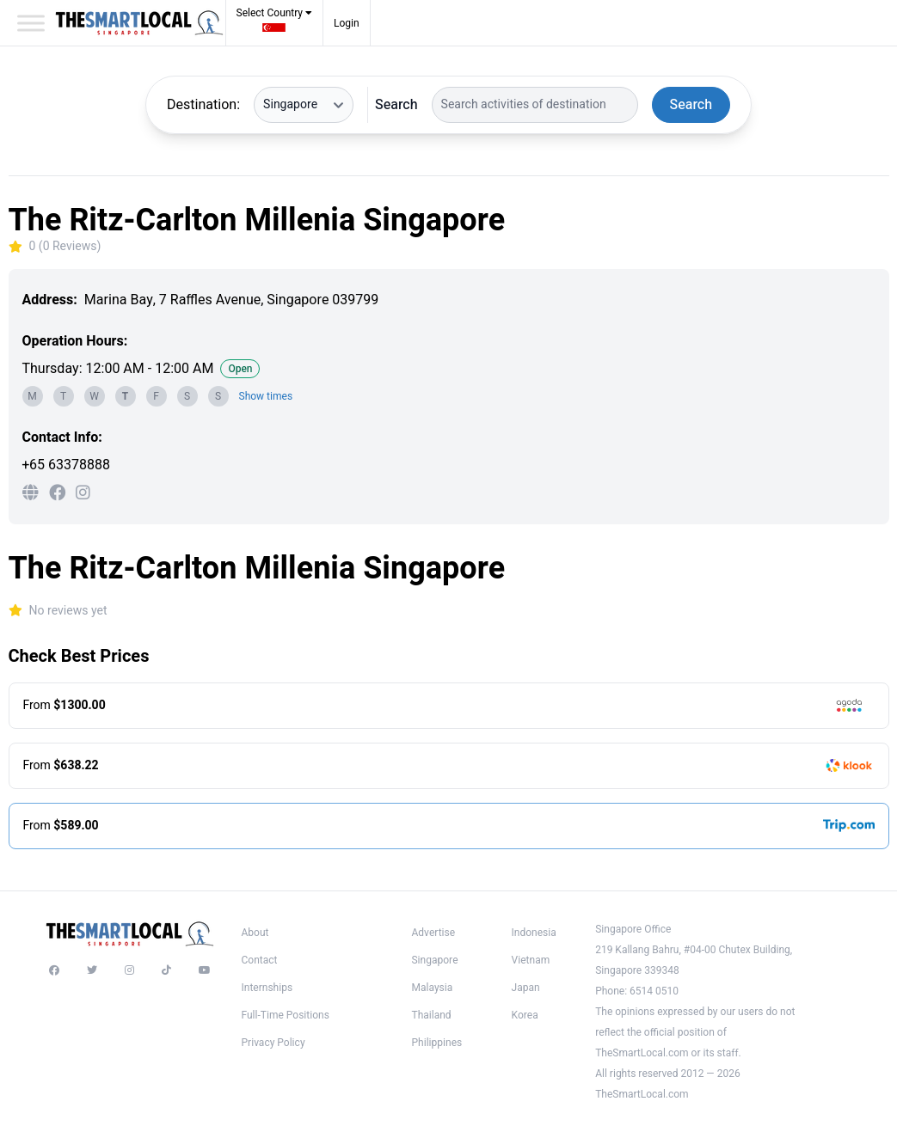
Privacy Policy (273, 1042)
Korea (525, 1015)
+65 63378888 (66, 465)
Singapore (434, 960)
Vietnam (531, 960)
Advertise (433, 932)
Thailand (431, 1015)
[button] (275, 25)
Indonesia (534, 932)
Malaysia (431, 987)
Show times (266, 396)
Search (396, 105)
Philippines (436, 1042)
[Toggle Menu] (31, 23)
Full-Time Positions (285, 1015)
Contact (260, 960)
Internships (267, 987)
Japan (526, 987)
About (255, 932)
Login (346, 23)
